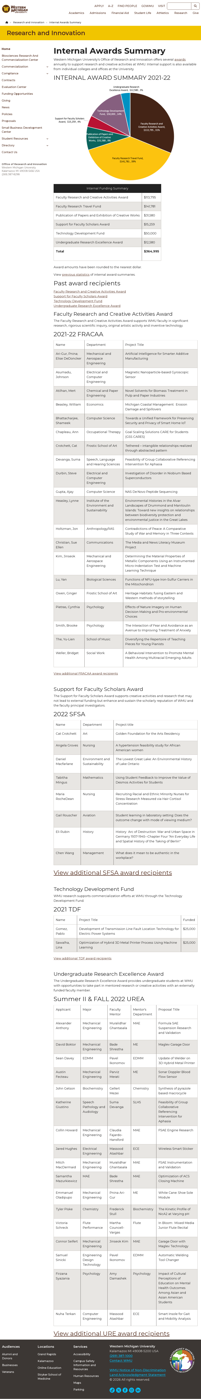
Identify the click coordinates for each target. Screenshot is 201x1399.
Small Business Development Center (22, 129)
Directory (8, 145)
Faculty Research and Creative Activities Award (90, 292)
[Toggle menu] (46, 66)
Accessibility (81, 1354)
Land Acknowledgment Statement (138, 1375)
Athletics (163, 13)
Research (180, 13)
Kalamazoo (46, 1361)
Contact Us (9, 152)
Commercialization (15, 66)
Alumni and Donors (10, 1356)
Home (6, 49)
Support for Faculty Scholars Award (80, 296)
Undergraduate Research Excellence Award (87, 306)
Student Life (142, 13)
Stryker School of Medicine (49, 1376)
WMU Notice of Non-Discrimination (138, 1370)
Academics (76, 13)
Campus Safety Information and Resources (84, 1365)
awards (180, 59)
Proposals (9, 121)
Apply (99, 6)
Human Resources (86, 1376)
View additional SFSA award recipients (113, 872)
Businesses (10, 1365)
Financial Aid (120, 13)
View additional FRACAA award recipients (86, 673)
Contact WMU (121, 1361)
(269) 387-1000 (121, 1356)
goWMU (147, 6)
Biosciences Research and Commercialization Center (20, 57)
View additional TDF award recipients (82, 958)
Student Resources (15, 138)
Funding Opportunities (17, 93)
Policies (7, 114)
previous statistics (76, 275)
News (6, 107)
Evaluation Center (14, 87)
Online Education (49, 1367)
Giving (6, 100)
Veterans (8, 1372)
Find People (127, 6)
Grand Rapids (47, 1354)
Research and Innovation (28, 22)
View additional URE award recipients (112, 1333)
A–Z (110, 6)
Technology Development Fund (78, 301)
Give (196, 13)
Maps (77, 1382)
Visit (161, 6)
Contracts (8, 80)
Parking (78, 1389)
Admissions (98, 13)
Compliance (10, 73)
